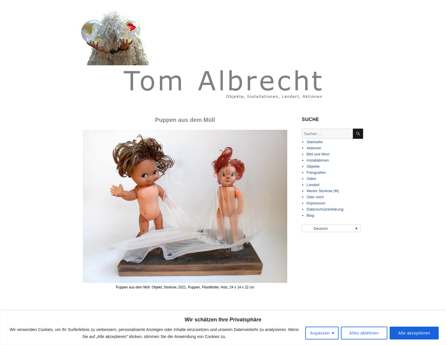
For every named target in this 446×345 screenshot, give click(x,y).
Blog (310, 215)
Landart (312, 185)
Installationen (317, 160)
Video (311, 178)
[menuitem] (331, 228)
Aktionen (313, 148)
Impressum (315, 203)
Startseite (314, 142)
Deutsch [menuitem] (321, 228)
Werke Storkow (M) (322, 191)
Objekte (313, 166)
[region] (223, 328)
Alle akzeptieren (414, 333)
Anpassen (320, 333)
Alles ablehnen (364, 333)
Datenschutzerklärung (324, 209)
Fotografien (316, 172)
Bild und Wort (317, 154)
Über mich (315, 197)
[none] (331, 228)
